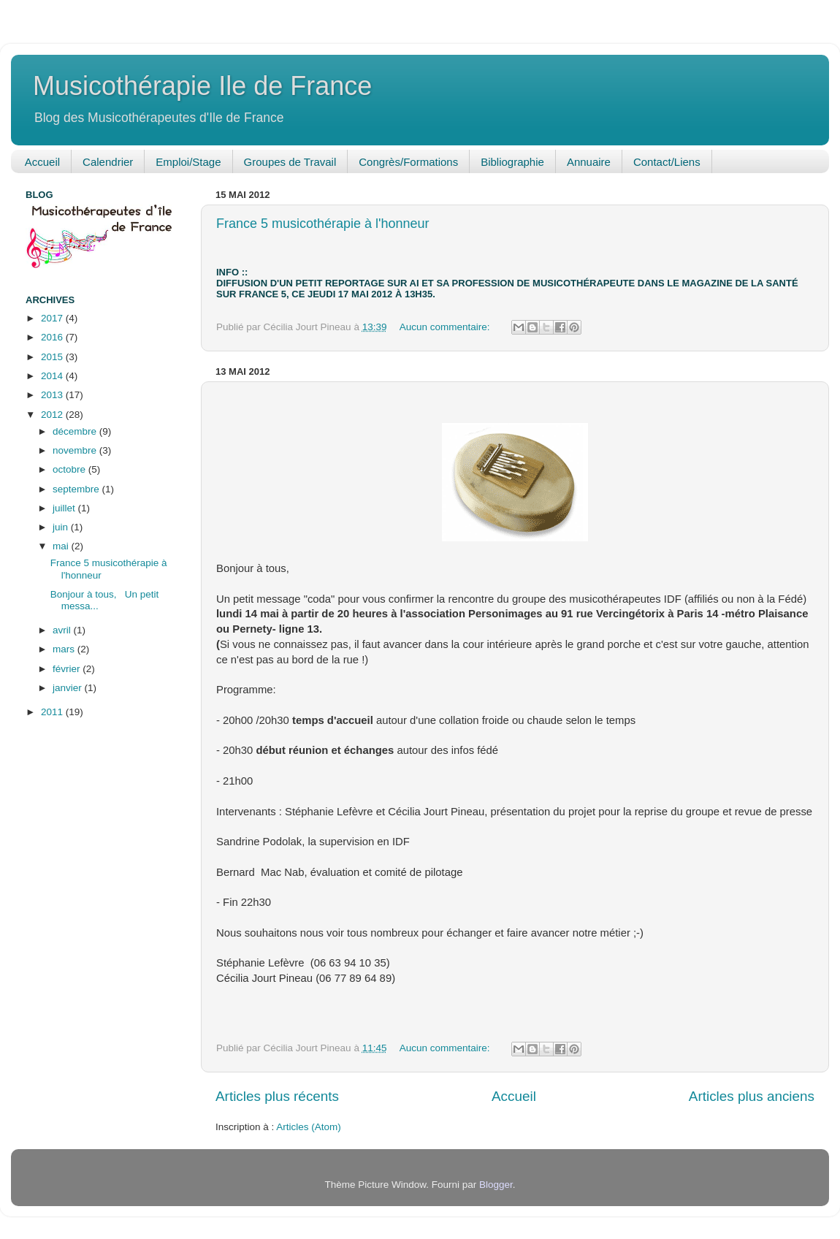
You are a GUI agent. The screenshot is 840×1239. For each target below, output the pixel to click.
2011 (53, 711)
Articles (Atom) (308, 1126)
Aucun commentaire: (446, 326)
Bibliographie (512, 162)
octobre (70, 469)
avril (63, 630)
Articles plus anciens (751, 1096)
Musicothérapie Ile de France (202, 86)
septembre (77, 489)
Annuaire (589, 162)
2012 (53, 414)
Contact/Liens (666, 162)
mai (62, 546)
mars (65, 649)
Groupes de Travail (290, 162)
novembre (76, 450)
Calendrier (108, 162)
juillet (65, 508)
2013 (53, 394)
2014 (53, 375)
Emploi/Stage (188, 162)
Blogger (496, 1184)
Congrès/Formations (408, 162)
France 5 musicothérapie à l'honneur (322, 223)
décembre (76, 431)
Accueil (42, 162)
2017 (53, 318)
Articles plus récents (277, 1096)
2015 (53, 356)
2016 (53, 337)
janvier (69, 687)
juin (62, 527)
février (68, 668)
